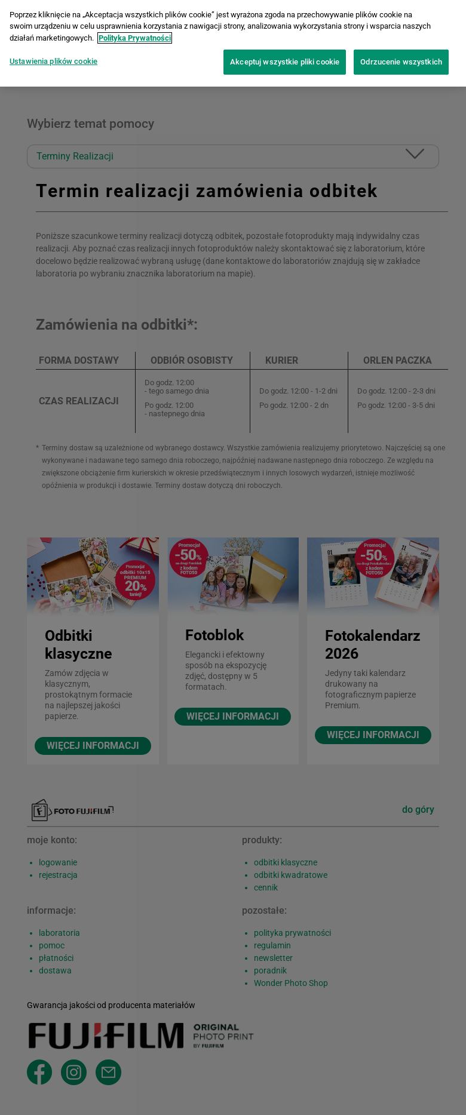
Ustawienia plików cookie (53, 55)
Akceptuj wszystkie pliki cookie (284, 56)
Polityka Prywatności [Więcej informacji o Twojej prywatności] (135, 32)
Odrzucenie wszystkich (401, 56)
